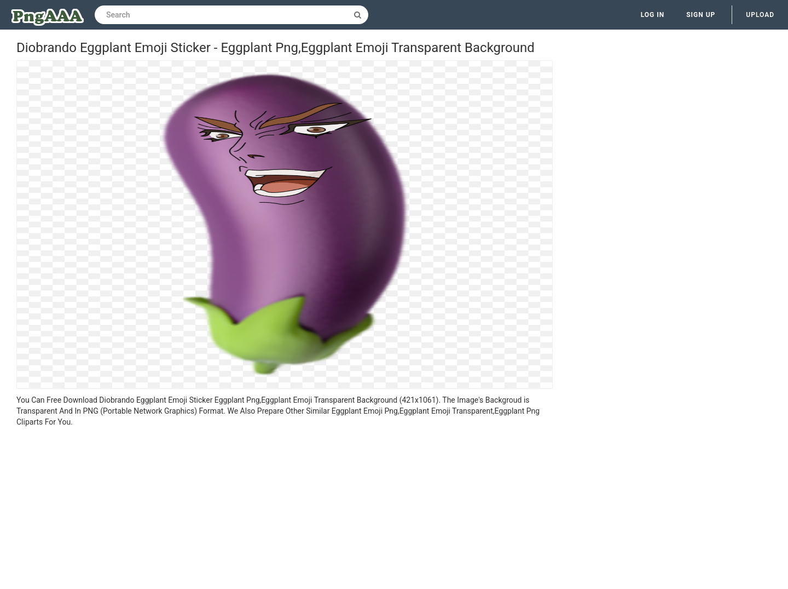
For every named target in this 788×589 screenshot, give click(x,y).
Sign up (700, 15)
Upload (760, 15)
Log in (653, 15)
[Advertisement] (284, 509)
